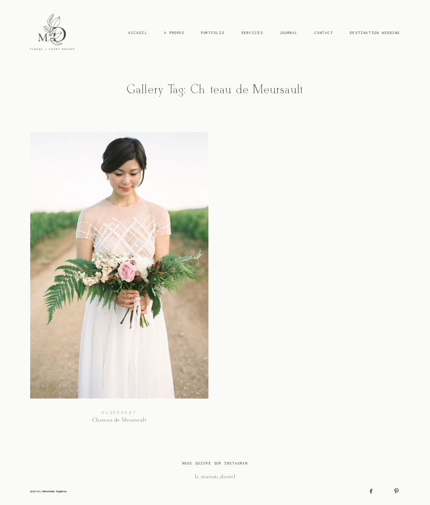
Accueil (137, 33)
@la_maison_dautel (215, 477)
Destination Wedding (375, 33)
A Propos (174, 33)
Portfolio (212, 33)
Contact (323, 33)
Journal (289, 33)
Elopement (119, 412)
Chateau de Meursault (119, 282)
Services (252, 33)
